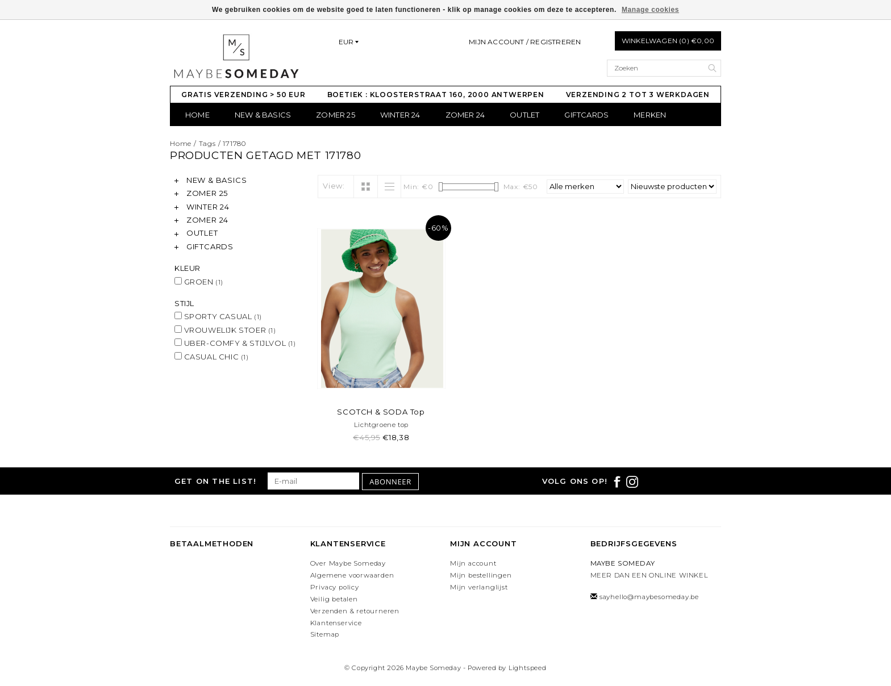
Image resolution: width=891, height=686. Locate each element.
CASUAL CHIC (211, 356)
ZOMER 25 (335, 114)
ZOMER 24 (465, 114)
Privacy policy (334, 587)
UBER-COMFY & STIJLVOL (235, 343)
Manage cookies (650, 10)
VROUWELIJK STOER (225, 329)
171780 (234, 143)
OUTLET (524, 114)
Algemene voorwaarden (352, 575)
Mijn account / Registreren (525, 41)
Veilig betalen (334, 599)
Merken (650, 114)
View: (334, 185)
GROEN (198, 281)
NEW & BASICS (263, 114)
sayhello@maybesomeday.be (649, 597)
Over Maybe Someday (348, 563)
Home (197, 114)
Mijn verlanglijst (479, 587)
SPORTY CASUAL (218, 316)
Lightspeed (528, 668)
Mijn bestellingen (481, 575)
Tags (207, 143)
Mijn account (473, 563)
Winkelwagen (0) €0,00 (668, 40)
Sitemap (325, 634)
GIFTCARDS (586, 114)
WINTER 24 (400, 114)
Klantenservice (336, 623)
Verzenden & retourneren (354, 611)
